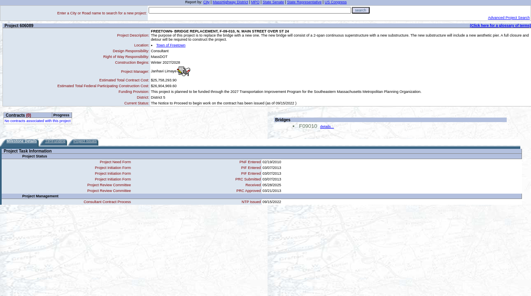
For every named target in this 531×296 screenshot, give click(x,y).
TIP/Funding (55, 141)
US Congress (336, 2)
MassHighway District (230, 2)
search (360, 10)
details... (327, 127)
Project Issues (85, 141)
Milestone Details (22, 141)
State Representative (304, 2)
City (206, 2)
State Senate (273, 2)
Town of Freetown (171, 45)
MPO (255, 2)
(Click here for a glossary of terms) (500, 25)
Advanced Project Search (509, 18)
